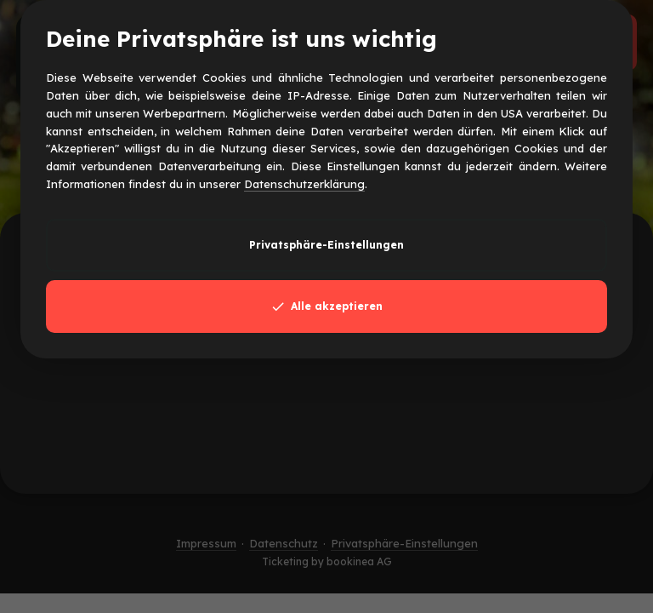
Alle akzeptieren (326, 306)
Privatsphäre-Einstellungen (326, 244)
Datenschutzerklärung (304, 184)
